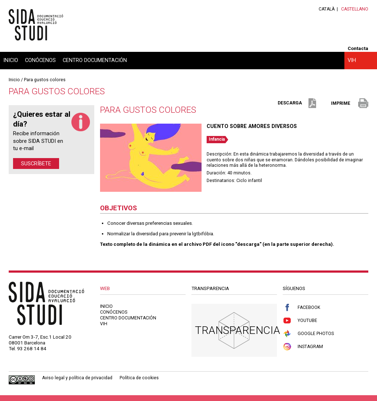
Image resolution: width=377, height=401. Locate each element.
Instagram (303, 347)
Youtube (300, 320)
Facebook (301, 307)
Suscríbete (36, 163)
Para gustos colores (45, 79)
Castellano (354, 9)
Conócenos (40, 60)
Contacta (358, 48)
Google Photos (308, 334)
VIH (352, 60)
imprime (349, 104)
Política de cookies (139, 377)
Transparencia (237, 330)
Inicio (10, 60)
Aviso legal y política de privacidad (77, 377)
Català (327, 9)
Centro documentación (95, 60)
